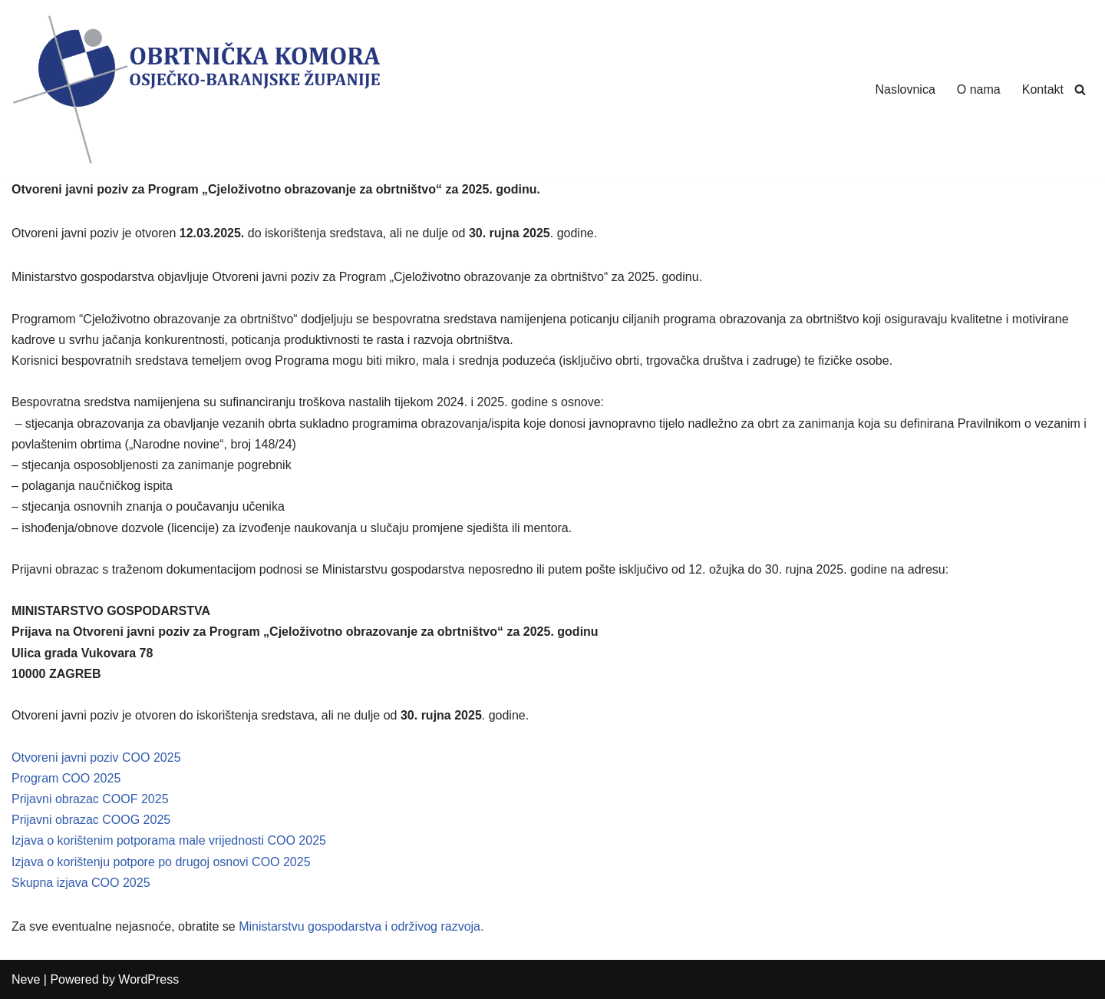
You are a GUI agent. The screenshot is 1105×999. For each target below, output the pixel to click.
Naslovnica (905, 89)
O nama (979, 89)
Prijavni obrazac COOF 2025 (90, 798)
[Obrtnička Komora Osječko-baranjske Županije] (196, 89)
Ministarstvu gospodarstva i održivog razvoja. (361, 926)
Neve (26, 979)
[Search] (1080, 89)
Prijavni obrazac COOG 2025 (91, 819)
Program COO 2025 (66, 778)
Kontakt (1043, 89)
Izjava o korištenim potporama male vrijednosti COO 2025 (169, 840)
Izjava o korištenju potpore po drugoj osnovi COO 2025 (161, 861)
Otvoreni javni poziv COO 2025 (96, 757)
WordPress (148, 979)
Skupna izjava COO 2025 (81, 882)
